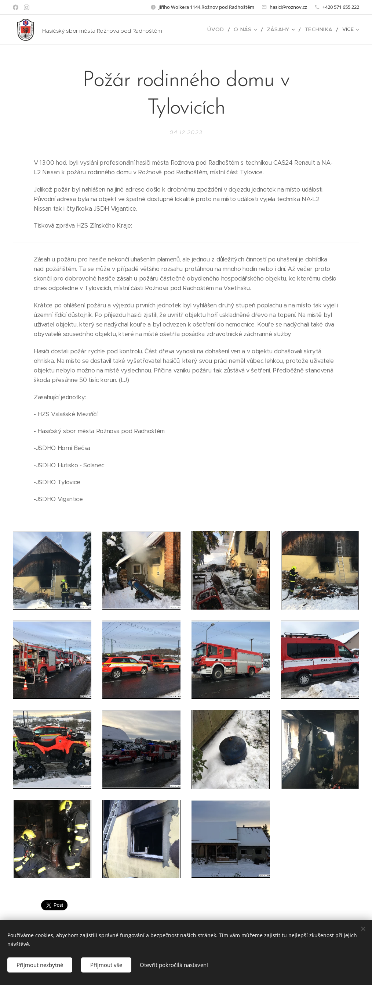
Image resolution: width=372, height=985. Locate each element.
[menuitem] (225, 30)
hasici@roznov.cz (288, 7)
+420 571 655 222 (340, 7)
